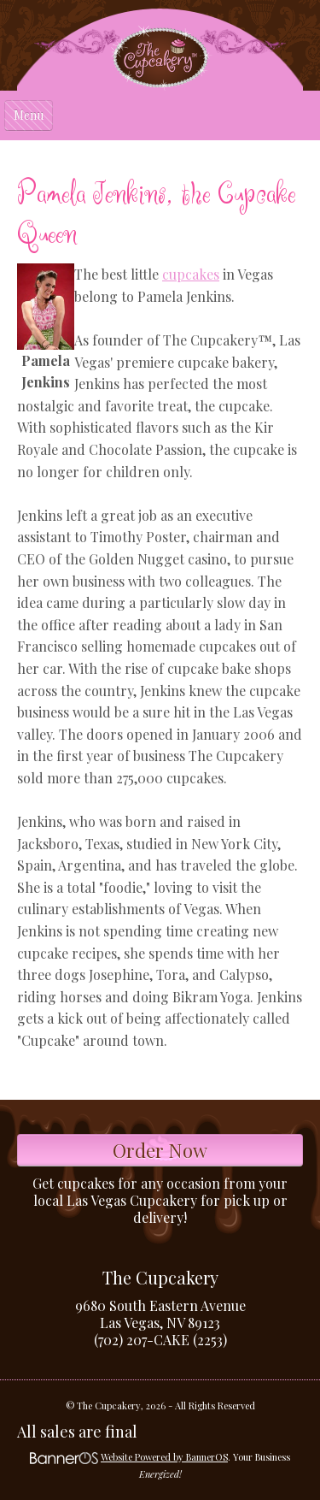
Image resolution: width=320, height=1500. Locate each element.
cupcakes (190, 274)
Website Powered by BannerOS (164, 1456)
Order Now (160, 1150)
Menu (29, 115)
